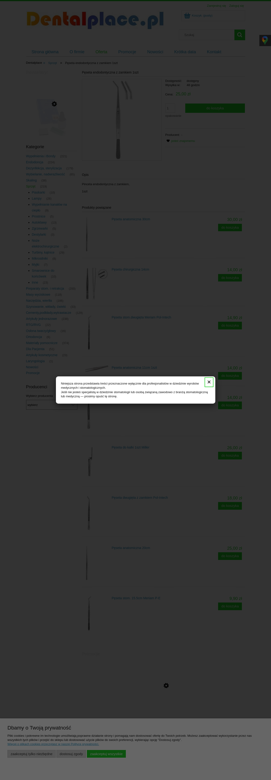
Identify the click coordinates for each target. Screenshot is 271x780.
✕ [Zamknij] (209, 382)
